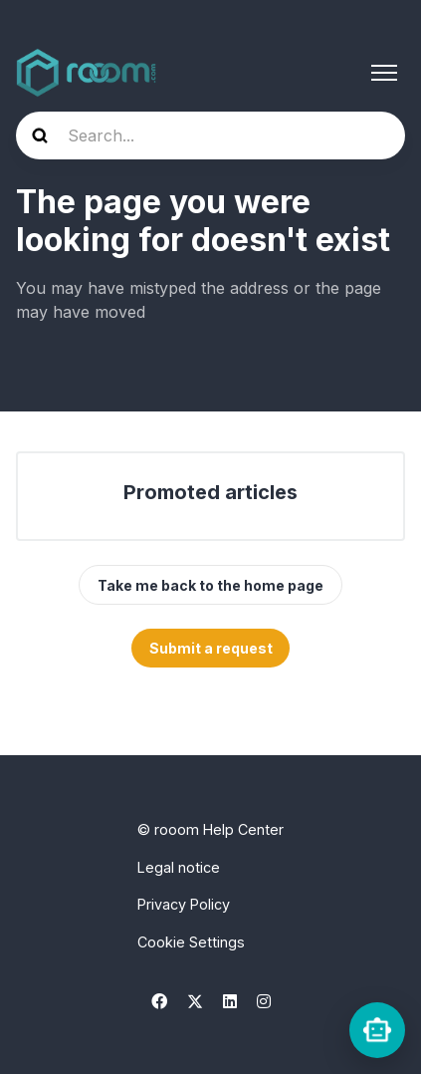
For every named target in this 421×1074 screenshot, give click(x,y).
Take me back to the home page (210, 585)
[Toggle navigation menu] (384, 73)
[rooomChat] (377, 1030)
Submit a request (211, 648)
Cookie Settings (191, 942)
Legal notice (178, 867)
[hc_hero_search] (210, 135)
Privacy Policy (183, 904)
